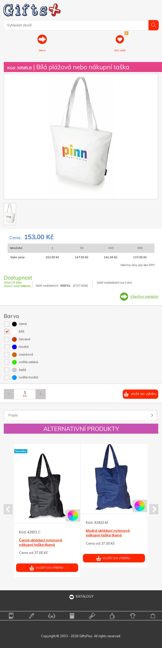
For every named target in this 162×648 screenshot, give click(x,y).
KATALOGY (81, 596)
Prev (8, 509)
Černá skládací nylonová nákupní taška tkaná (40, 542)
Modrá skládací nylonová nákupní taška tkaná (108, 532)
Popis (13, 415)
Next (153, 509)
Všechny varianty (144, 296)
